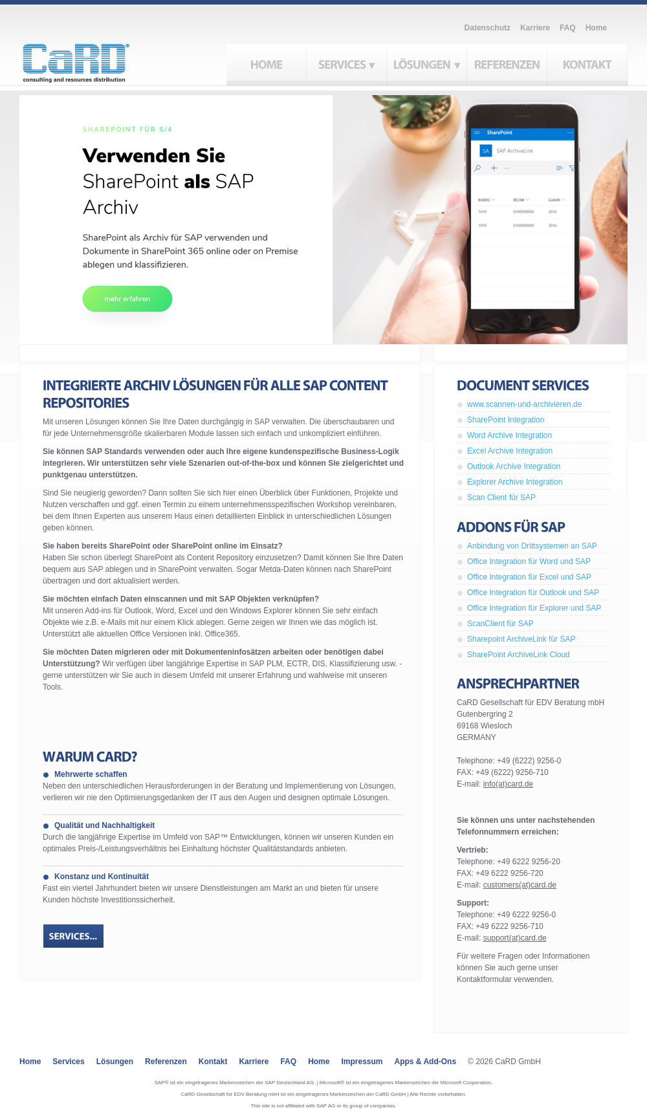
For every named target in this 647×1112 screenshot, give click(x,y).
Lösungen (114, 1061)
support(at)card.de (515, 938)
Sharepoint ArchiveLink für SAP (521, 639)
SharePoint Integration (505, 419)
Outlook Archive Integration (513, 466)
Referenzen (166, 1061)
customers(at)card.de (519, 884)
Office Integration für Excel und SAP (529, 577)
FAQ (568, 27)
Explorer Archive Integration (514, 481)
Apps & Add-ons (426, 1061)
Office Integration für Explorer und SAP (534, 608)
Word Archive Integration (509, 435)
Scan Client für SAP (501, 497)
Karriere (535, 27)
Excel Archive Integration (510, 450)
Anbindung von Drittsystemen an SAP (532, 546)
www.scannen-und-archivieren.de (524, 404)
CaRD (90, 59)
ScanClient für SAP (500, 623)
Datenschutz (487, 27)
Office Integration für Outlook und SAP (533, 592)
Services (68, 1061)
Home (596, 27)
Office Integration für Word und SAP (529, 561)
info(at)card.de (508, 784)
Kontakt (213, 1061)
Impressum (361, 1061)
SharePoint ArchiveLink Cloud (518, 654)
